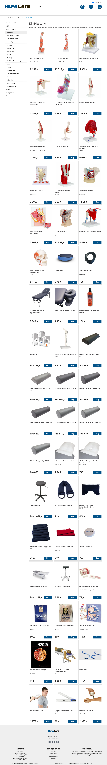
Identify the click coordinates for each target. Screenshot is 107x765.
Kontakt (53, 751)
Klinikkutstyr (29, 18)
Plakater (9, 67)
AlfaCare (13, 18)
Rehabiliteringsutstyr (13, 74)
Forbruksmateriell (11, 23)
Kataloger (53, 758)
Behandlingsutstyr (12, 42)
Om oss (53, 755)
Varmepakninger (11, 86)
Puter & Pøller (11, 70)
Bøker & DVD (10, 48)
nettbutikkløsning (71, 763)
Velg (47, 365)
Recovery (8, 96)
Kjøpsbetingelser (53, 756)
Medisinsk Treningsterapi (14, 61)
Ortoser (8, 89)
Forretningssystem (60, 763)
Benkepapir (10, 45)
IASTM (9, 54)
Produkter (21, 18)
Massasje (9, 58)
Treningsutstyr (10, 93)
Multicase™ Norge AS (86, 763)
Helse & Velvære (11, 29)
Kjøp (47, 69)
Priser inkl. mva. (97, 2)
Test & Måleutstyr (12, 83)
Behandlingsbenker (12, 39)
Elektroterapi (10, 51)
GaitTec (8, 26)
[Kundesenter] (82, 7)
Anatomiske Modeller (13, 35)
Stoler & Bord (10, 77)
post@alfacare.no (55, 738)
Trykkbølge (10, 80)
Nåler (8, 64)
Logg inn (91, 7)
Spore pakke (53, 753)
